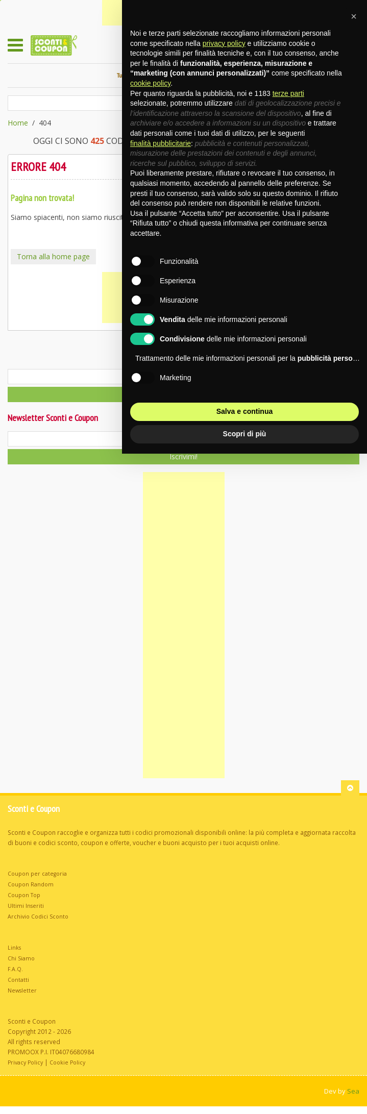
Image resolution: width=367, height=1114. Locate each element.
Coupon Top (24, 895)
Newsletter (22, 990)
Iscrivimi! (183, 456)
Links (14, 947)
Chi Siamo (21, 958)
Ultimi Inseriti (26, 905)
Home (18, 123)
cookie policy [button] (150, 83)
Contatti (18, 979)
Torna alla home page (53, 256)
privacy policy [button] (224, 43)
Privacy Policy (25, 1062)
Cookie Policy (67, 1062)
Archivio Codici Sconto (38, 916)
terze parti (288, 93)
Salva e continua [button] (244, 411)
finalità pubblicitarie (160, 143)
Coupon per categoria (37, 873)
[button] (354, 16)
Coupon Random (31, 884)
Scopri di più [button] (244, 434)
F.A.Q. (15, 969)
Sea (353, 1091)
